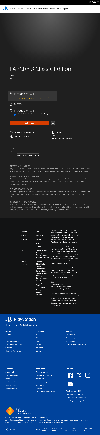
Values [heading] (69, 331)
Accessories (42, 9)
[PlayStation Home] (5, 8)
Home (7, 325)
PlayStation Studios (12, 341)
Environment (70, 335)
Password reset (11, 385)
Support (65, 9)
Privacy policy (44, 429)
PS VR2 (38, 341)
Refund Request (11, 388)
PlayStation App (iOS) (73, 391)
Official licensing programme (46, 392)
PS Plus (32, 9)
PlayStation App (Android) (75, 394)
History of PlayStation (13, 351)
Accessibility (70, 338)
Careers (8, 338)
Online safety (71, 341)
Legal (38, 429)
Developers (40, 385)
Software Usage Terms (87, 429)
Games (12, 9)
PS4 (25, 9)
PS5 (19, 9)
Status (7, 378)
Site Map (66, 429)
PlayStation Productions (13, 344)
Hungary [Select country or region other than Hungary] (12, 429)
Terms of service (42, 372)
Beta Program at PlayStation (76, 401)
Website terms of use (56, 429)
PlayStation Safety (11, 375)
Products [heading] (40, 331)
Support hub (9, 372)
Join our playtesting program (76, 397)
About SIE (8, 335)
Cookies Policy (74, 429)
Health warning (41, 382)
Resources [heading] (40, 368)
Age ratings (40, 378)
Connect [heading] (69, 368)
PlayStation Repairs (12, 382)
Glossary (39, 388)
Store (57, 9)
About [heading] (8, 331)
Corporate (8, 348)
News (51, 9)
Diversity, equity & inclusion (76, 344)
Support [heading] (9, 368)
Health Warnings (57, 284)
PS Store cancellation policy (45, 375)
